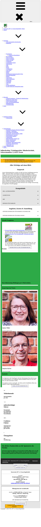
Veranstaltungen (17, 128)
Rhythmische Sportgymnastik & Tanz (14, 74)
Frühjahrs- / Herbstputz (11, 131)
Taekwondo (8, 80)
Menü (20, 11)
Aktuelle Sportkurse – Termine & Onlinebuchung (17, 98)
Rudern (7, 76)
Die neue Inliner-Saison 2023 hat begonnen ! (15, 159)
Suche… (5, 147)
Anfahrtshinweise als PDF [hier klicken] (20, 483)
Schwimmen (9, 77)
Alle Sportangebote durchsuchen (13, 42)
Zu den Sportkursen (10, 85)
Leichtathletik (9, 69)
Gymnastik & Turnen (11, 62)
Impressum (35, 460)
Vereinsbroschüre (10, 104)
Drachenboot (19, 53)
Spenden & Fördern (18, 116)
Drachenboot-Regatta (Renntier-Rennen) (15, 129)
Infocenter (16, 97)
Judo (7, 65)
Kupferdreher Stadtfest (11, 136)
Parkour (8, 71)
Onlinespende (9, 118)
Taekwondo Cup (9, 145)
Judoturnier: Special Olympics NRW (14, 133)
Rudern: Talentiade (10, 141)
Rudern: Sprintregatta (11, 140)
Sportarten (16, 40)
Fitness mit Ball (9, 60)
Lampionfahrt (9, 137)
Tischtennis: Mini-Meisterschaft (13, 142)
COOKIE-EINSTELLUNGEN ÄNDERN (14, 506)
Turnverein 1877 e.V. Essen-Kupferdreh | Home (14, 28)
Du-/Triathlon (9, 56)
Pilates (7, 72)
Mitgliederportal (9, 103)
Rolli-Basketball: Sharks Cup (12, 138)
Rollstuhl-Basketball (10, 75)
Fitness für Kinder (10, 59)
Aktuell (5, 30)
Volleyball (8, 82)
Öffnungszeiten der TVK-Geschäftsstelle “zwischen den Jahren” (19, 234)
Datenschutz (5, 462)
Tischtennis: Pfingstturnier (12, 143)
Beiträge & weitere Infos (11, 99)
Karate (7, 67)
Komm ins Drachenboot (14, 55)
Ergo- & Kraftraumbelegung (12, 102)
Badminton (8, 43)
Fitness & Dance (10, 57)
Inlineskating (9, 64)
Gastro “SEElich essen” (8, 146)
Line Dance (8, 70)
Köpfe (4, 106)
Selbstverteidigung (10, 79)
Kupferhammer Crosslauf (12, 135)
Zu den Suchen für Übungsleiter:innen (14, 86)
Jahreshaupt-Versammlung (12, 132)
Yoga (7, 84)
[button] (20, 191)
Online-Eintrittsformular (11, 101)
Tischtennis (8, 81)
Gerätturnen (8, 61)
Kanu (7, 66)
